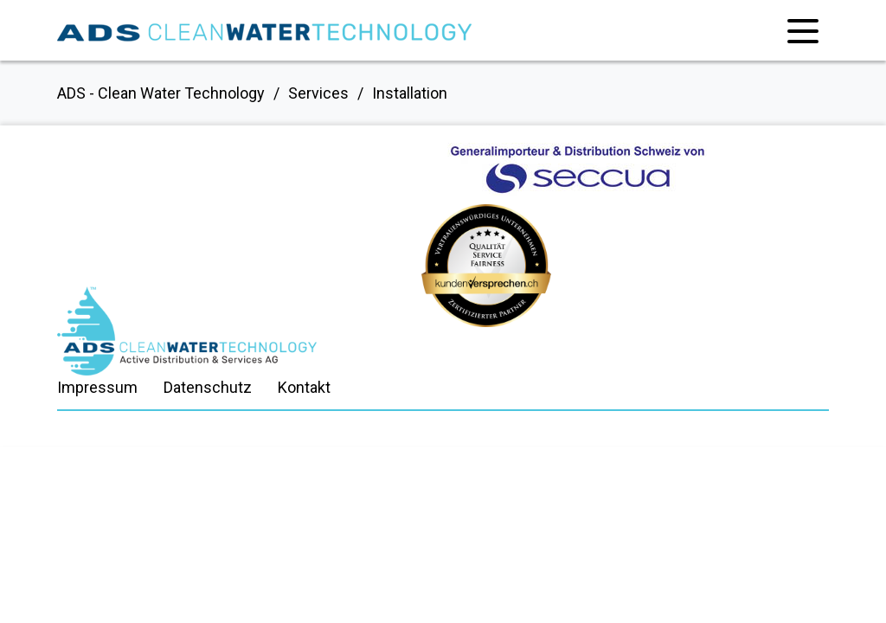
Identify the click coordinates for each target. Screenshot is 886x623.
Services (318, 93)
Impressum (97, 387)
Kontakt (304, 387)
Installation (409, 93)
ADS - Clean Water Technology (161, 93)
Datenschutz (208, 387)
